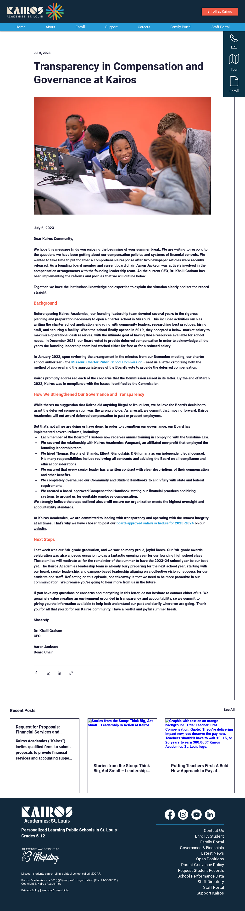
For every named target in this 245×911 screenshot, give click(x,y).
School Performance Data (201, 876)
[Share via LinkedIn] (59, 673)
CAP (97, 873)
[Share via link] (71, 673)
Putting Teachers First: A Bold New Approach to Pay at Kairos (199, 768)
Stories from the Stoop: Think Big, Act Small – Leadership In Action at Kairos (122, 768)
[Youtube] (196, 814)
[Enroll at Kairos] (220, 12)
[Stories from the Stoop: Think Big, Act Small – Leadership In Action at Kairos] (122, 738)
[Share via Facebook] (36, 673)
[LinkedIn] (210, 814)
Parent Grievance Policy (202, 864)
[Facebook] (170, 814)
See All (229, 710)
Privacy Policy (30, 890)
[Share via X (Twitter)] (47, 673)
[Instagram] (183, 814)
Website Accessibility (55, 890)
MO (92, 873)
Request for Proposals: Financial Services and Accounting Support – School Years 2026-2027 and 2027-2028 (44, 729)
